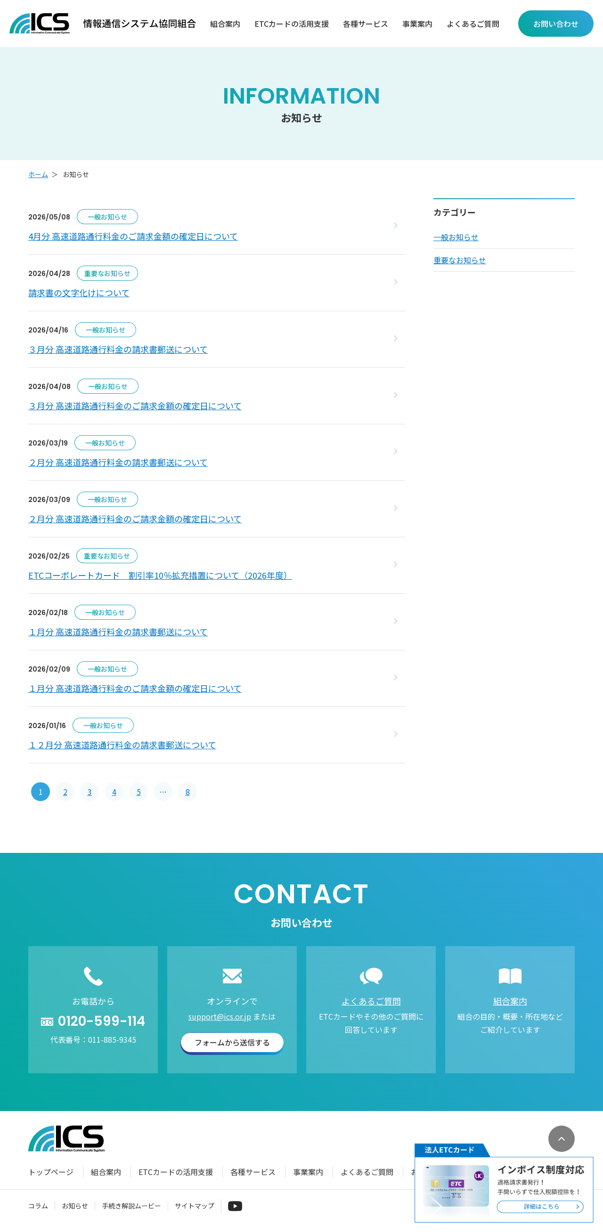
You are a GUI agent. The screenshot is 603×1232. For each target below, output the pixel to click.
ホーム (38, 174)
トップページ (50, 1171)
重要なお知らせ (459, 260)
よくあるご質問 (473, 24)
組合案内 (225, 24)
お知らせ (75, 1205)
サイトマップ (194, 1205)
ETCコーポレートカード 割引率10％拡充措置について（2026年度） (160, 575)
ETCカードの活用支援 (291, 24)
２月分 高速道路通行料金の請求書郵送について (118, 462)
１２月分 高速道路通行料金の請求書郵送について (122, 744)
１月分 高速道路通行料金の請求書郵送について (118, 631)
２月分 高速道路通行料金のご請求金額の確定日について (135, 518)
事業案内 (417, 24)
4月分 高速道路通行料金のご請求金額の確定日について (133, 236)
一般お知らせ (456, 237)
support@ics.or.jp (219, 1016)
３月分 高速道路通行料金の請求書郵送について (118, 349)
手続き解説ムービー (131, 1205)
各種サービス (365, 24)
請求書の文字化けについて (79, 292)
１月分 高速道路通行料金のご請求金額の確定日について (135, 688)
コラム (38, 1205)
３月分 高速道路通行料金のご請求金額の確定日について (135, 405)
